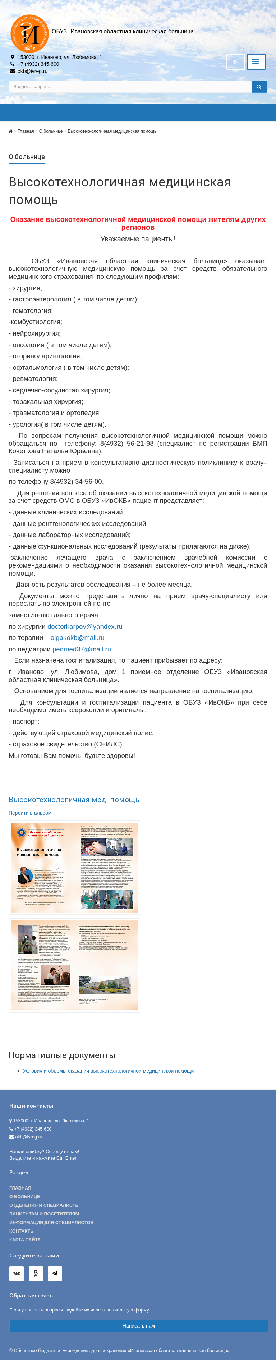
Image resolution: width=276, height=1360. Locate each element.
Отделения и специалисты (44, 1205)
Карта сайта (25, 1239)
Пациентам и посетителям (44, 1213)
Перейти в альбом (30, 813)
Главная (26, 131)
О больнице (51, 131)
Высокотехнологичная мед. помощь (74, 799)
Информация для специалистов (51, 1222)
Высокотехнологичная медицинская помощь (112, 131)
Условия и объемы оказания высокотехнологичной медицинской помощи (108, 1071)
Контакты (22, 1231)
